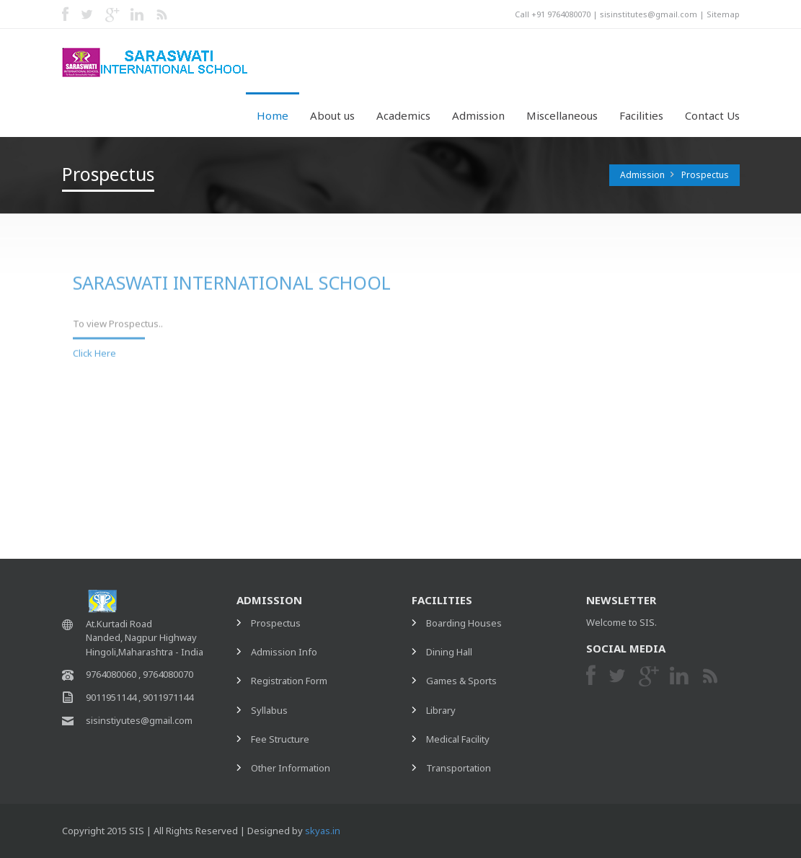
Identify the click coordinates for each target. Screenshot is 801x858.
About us (332, 115)
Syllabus (557, 394)
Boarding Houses (464, 622)
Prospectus (705, 175)
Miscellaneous (562, 115)
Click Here (94, 348)
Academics (403, 115)
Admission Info (572, 335)
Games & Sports (461, 680)
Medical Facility (458, 739)
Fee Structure (280, 739)
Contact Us (712, 115)
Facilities (641, 115)
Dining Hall (449, 651)
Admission (478, 115)
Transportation (458, 767)
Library (441, 710)
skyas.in (322, 830)
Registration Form (577, 364)
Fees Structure (571, 423)
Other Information (579, 453)
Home (272, 115)
